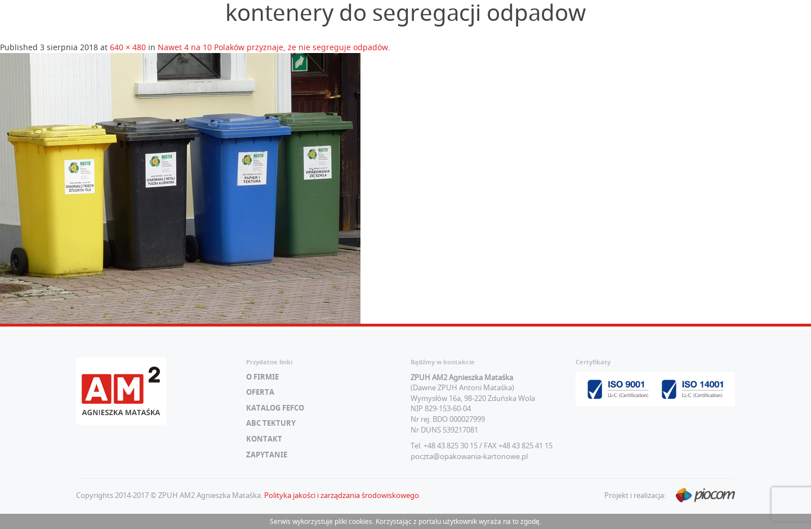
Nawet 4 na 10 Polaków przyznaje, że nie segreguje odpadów (273, 47)
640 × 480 (128, 47)
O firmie (262, 377)
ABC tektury (271, 423)
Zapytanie (266, 454)
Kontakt (264, 439)
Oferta (260, 392)
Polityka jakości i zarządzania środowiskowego (341, 495)
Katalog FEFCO (275, 408)
